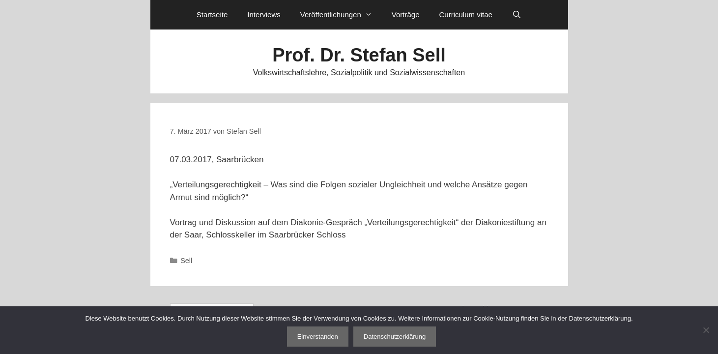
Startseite (212, 14)
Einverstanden (317, 336)
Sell (186, 261)
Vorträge (406, 14)
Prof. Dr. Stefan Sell (359, 55)
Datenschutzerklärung (395, 336)
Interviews (264, 14)
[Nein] (706, 330)
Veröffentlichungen (341, 15)
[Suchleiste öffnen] (516, 15)
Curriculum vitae (465, 14)
